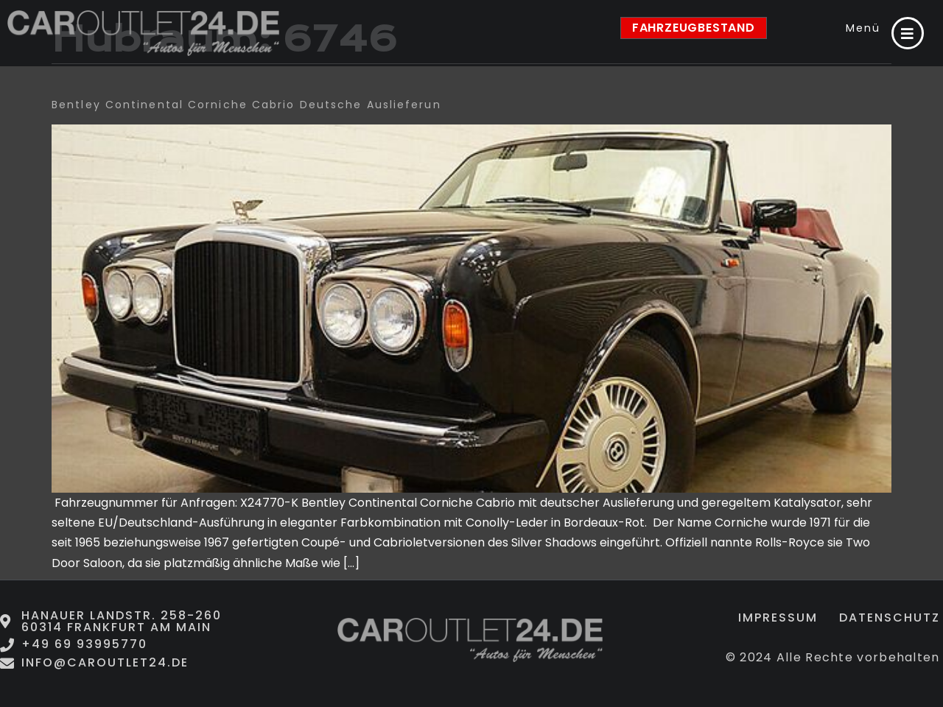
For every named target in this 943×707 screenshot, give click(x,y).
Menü (863, 28)
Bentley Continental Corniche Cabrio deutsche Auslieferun (246, 104)
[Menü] (907, 33)
